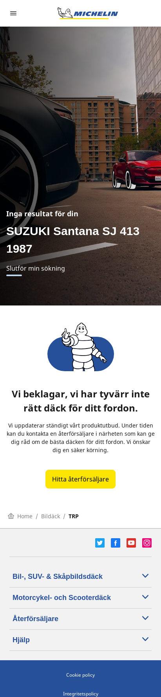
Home (20, 516)
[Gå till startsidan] (87, 13)
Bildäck (50, 516)
